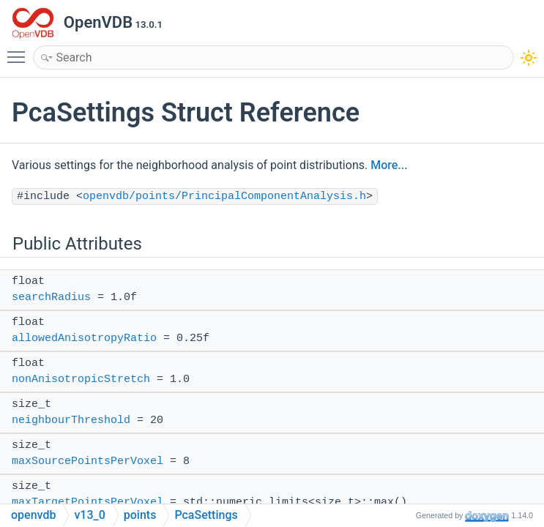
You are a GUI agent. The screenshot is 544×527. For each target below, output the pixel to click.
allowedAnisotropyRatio (84, 338)
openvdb (33, 515)
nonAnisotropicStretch (81, 379)
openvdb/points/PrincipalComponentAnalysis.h (224, 196)
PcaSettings (205, 515)
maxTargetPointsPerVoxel (87, 502)
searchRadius (51, 297)
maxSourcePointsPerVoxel (87, 461)
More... (388, 165)
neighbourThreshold (71, 420)
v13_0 (89, 515)
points (140, 515)
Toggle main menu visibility (19, 50)
